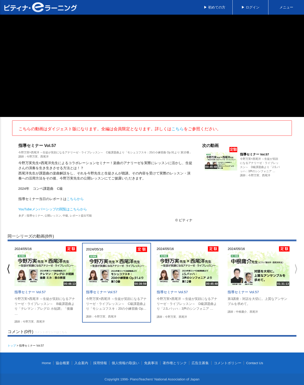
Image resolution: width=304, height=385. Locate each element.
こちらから (75, 199)
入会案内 (81, 363)
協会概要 (63, 363)
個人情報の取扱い (125, 363)
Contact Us (254, 363)
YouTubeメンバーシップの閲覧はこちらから (52, 209)
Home (46, 363)
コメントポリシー (227, 363)
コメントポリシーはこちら (50, 332)
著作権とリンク (175, 363)
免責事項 (151, 363)
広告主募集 (200, 363)
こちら (177, 129)
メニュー (286, 7)
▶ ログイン (250, 7)
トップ (12, 345)
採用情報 (100, 363)
